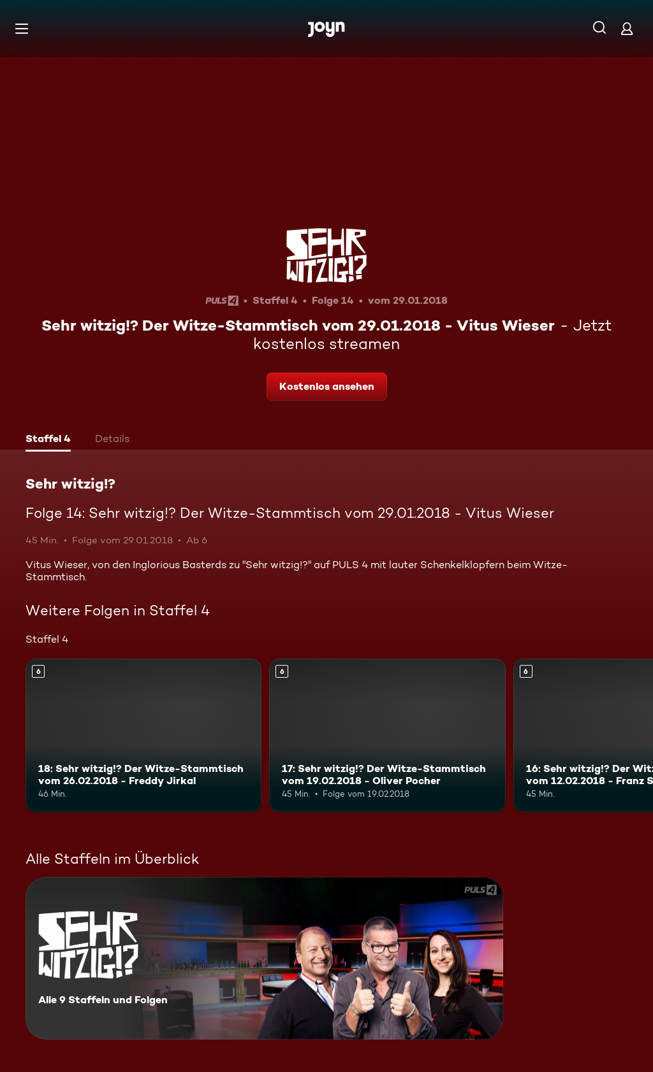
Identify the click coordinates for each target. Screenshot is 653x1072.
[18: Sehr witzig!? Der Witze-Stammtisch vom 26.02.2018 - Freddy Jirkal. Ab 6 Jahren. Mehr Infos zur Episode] (143, 735)
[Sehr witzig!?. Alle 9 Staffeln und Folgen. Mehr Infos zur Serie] (264, 958)
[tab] (48, 440)
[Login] (627, 28)
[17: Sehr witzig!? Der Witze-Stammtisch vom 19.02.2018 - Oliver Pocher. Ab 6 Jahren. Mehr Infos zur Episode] (387, 735)
